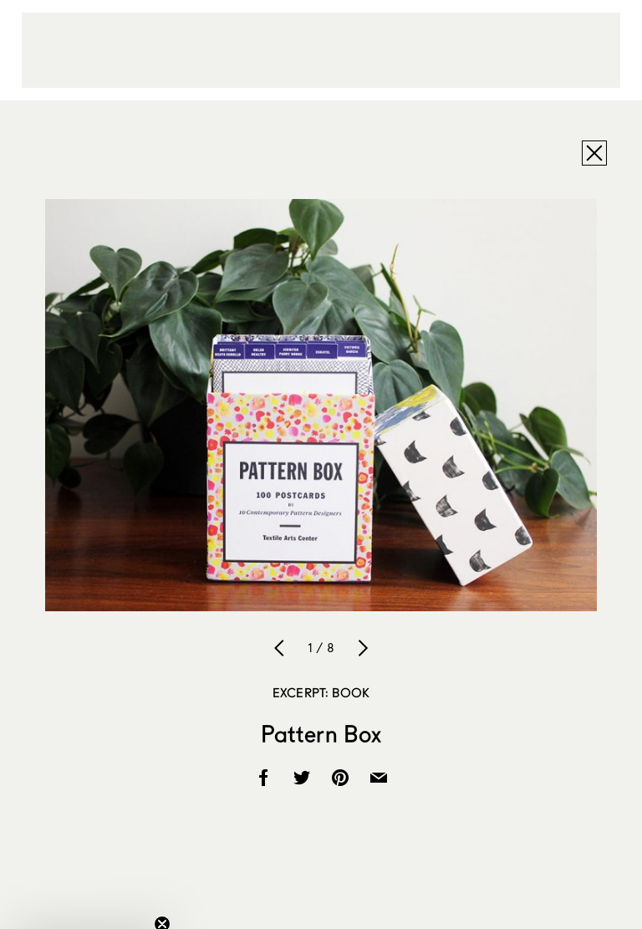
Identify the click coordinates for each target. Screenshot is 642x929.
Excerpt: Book (321, 692)
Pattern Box (321, 733)
